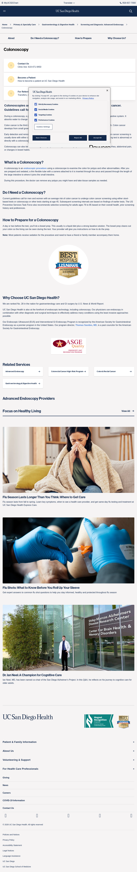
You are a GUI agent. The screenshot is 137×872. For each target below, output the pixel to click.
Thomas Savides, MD (86, 325)
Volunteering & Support (17, 760)
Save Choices (41, 138)
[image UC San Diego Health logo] (67, 11)
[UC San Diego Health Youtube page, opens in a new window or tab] (100, 815)
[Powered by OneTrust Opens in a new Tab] (99, 145)
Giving (6, 777)
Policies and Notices (11, 835)
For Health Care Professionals (20, 769)
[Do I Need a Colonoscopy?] (45, 38)
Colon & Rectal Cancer (106, 371)
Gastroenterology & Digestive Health (21, 383)
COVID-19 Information (14, 800)
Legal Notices (8, 851)
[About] (11, 38)
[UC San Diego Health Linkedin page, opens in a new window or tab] (6, 815)
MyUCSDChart (9, 3)
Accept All (97, 138)
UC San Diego (9, 861)
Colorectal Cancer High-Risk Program (67, 371)
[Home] (4, 25)
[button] (4, 11)
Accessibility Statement (12, 845)
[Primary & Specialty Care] (25, 25)
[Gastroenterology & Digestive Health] (58, 25)
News (5, 785)
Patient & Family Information (20, 742)
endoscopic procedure (35, 168)
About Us (8, 751)
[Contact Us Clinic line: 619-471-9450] (69, 65)
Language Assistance (11, 856)
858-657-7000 (128, 3)
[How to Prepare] (83, 38)
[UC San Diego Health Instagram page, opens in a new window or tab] (37, 815)
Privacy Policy (8, 840)
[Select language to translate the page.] (68, 3)
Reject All (78, 138)
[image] (68, 346)
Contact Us (8, 808)
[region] (69, 117)
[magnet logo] (100, 721)
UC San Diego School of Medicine (17, 867)
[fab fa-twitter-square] (131, 815)
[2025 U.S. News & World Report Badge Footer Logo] (124, 721)
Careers (7, 793)
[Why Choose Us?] (117, 38)
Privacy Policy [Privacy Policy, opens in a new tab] (88, 98)
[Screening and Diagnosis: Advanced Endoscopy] (102, 25)
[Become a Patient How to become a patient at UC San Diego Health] (69, 79)
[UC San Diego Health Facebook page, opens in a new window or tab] (69, 815)
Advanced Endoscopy (14, 371)
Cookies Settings (43, 127)
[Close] (107, 90)
